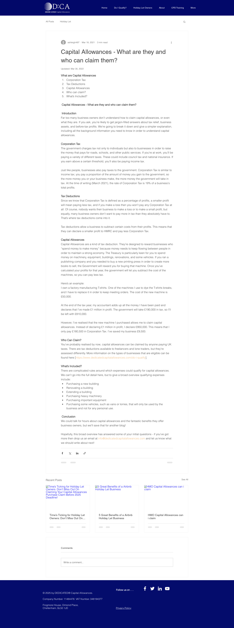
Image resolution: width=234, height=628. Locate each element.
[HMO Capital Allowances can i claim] (166, 497)
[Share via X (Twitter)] (69, 453)
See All (185, 479)
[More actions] (171, 42)
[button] (184, 21)
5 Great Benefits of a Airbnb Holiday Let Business (115, 516)
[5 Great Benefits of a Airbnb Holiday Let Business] (117, 497)
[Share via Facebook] (62, 453)
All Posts (50, 21)
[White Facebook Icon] (145, 588)
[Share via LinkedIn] (77, 453)
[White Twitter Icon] (152, 588)
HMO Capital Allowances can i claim (165, 516)
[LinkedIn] (160, 588)
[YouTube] (167, 588)
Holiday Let (65, 21)
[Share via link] (84, 453)
